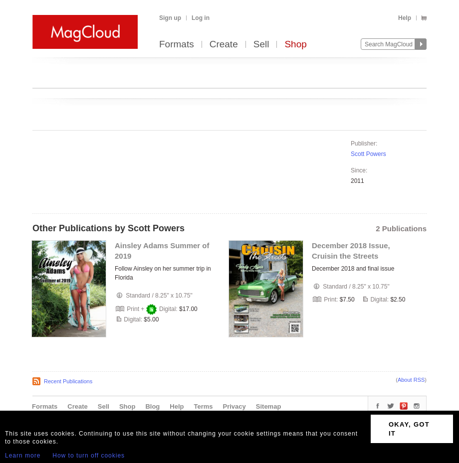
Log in (201, 17)
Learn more (22, 455)
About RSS (411, 380)
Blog (152, 406)
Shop (295, 44)
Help (404, 17)
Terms (203, 406)
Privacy (234, 406)
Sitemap (268, 406)
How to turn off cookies (88, 455)
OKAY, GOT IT (409, 429)
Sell (261, 44)
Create (224, 44)
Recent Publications (68, 381)
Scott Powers (368, 154)
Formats (176, 44)
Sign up (170, 17)
